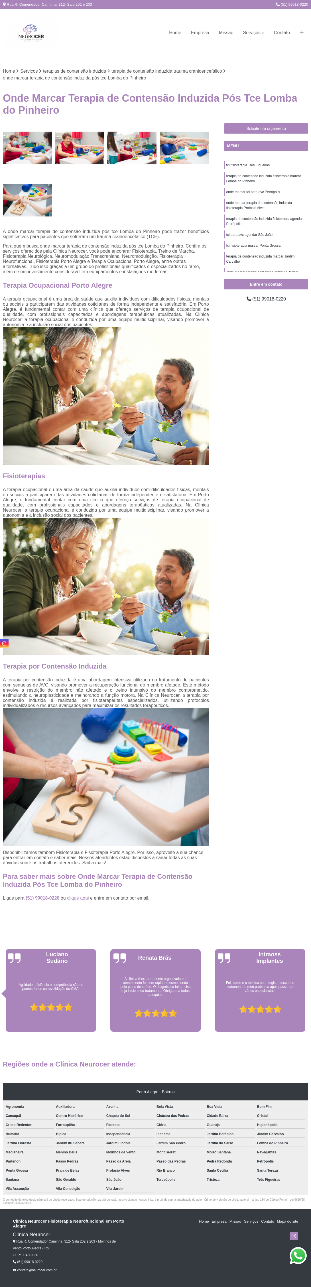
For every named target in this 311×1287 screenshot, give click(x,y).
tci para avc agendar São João (249, 235)
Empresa (200, 32)
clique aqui (78, 898)
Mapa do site (287, 1221)
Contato (282, 32)
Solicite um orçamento (266, 128)
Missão (226, 32)
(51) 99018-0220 (292, 4)
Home (175, 32)
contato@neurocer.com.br (35, 1270)
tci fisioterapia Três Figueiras (248, 165)
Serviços (252, 32)
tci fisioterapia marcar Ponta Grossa (253, 246)
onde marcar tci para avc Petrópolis (253, 192)
